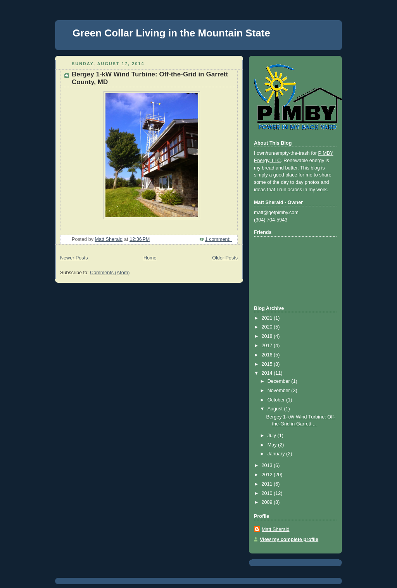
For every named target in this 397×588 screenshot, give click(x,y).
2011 (268, 484)
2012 (268, 474)
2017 (268, 345)
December (280, 381)
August (276, 409)
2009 (268, 502)
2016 (268, 355)
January (277, 454)
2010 (268, 493)
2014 (268, 373)
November (280, 390)
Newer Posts (74, 258)
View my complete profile (289, 539)
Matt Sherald (276, 529)
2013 (268, 465)
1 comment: (218, 239)
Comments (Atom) (109, 272)
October (277, 400)
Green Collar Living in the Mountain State (171, 33)
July (273, 435)
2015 (268, 364)
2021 (268, 318)
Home (150, 258)
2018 (268, 336)
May (273, 445)
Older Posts (225, 258)
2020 (268, 327)
